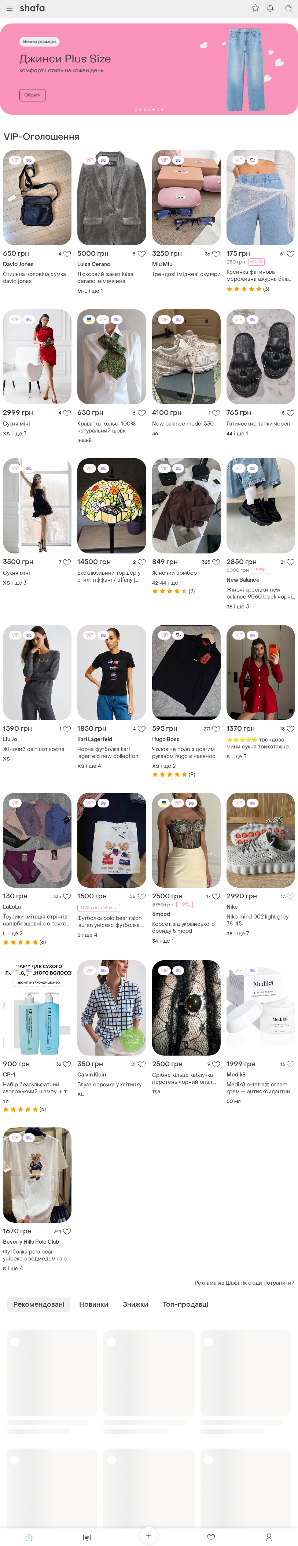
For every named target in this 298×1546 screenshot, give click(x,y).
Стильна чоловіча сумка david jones (34, 278)
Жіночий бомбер (174, 573)
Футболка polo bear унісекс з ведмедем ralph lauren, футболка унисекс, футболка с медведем (36, 1255)
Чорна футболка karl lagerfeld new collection (107, 753)
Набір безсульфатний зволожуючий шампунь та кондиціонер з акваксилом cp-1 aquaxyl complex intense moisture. (36, 1088)
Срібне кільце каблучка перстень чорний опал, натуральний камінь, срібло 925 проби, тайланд (182, 1079)
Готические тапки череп (258, 423)
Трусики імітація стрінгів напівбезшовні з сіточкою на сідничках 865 (36, 920)
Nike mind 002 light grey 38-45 (257, 920)
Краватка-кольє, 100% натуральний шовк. (106, 427)
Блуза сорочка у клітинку (109, 1084)
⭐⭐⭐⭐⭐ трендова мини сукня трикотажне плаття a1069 (258, 743)
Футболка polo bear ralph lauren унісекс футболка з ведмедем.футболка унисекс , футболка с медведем (110, 922)
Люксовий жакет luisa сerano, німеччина (105, 278)
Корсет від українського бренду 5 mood (183, 928)
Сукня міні (16, 423)
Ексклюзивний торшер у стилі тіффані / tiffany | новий (108, 577)
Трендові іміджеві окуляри (186, 274)
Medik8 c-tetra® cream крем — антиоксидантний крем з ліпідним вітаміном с (260, 1088)
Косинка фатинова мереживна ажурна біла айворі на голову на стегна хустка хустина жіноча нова (258, 276)
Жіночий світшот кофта (34, 749)
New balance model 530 (183, 423)
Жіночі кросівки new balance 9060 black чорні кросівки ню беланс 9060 (260, 593)
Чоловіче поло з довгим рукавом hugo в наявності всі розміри (186, 753)
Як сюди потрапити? (267, 1283)
